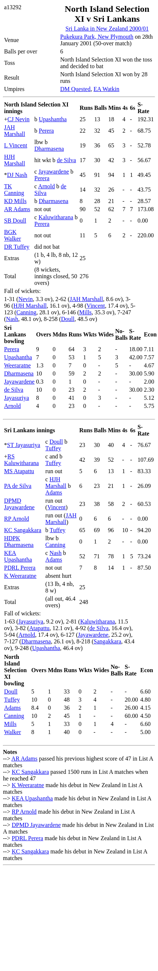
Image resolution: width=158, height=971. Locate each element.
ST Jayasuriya (23, 445)
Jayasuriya (16, 398)
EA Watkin (106, 89)
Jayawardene (53, 171)
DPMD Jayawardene (19, 503)
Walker (12, 732)
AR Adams (17, 209)
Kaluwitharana (55, 217)
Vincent (96, 306)
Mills (85, 312)
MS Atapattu (19, 471)
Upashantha (53, 119)
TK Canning (14, 189)
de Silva (66, 160)
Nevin (25, 299)
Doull (67, 319)
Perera (46, 131)
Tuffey (53, 448)
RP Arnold (16, 519)
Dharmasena (49, 149)
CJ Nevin (18, 119)
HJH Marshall (14, 160)
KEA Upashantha (18, 556)
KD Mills (15, 201)
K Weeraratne (20, 576)
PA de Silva (17, 486)
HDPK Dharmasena (19, 541)
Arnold (46, 186)
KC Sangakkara (22, 530)
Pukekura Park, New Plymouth (96, 37)
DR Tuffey (17, 247)
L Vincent (15, 145)
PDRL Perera (19, 568)
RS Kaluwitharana (21, 459)
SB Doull (15, 220)
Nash (12, 319)
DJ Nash (17, 175)
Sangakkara (107, 641)
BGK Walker (12, 235)
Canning (26, 312)
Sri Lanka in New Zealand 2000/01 (106, 28)
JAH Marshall (14, 130)
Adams (53, 492)
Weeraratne (17, 365)
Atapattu (39, 628)
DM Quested (75, 89)
